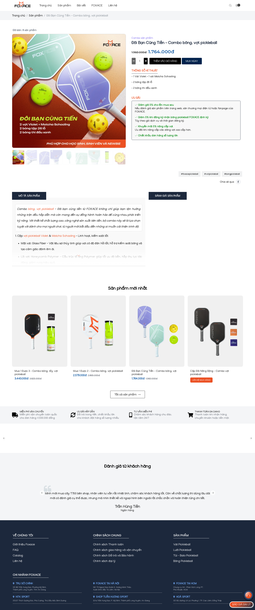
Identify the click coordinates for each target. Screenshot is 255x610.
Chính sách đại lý (104, 561)
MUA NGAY (192, 61)
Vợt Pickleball (181, 544)
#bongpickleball (232, 174)
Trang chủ (45, 5)
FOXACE (97, 5)
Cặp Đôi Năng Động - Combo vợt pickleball (209, 373)
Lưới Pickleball (182, 550)
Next (250, 438)
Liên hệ (112, 5)
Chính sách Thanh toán (108, 544)
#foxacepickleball (189, 174)
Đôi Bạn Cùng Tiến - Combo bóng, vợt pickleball (154, 373)
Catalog (18, 555)
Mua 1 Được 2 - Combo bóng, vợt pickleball (98, 371)
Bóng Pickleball (183, 561)
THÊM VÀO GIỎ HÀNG (165, 61)
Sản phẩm (64, 5)
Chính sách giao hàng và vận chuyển (117, 550)
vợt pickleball (45, 209)
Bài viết (81, 5)
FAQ (16, 550)
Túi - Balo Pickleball (185, 555)
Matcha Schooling (63, 235)
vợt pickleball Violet (36, 235)
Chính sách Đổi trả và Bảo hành (113, 555)
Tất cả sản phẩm (127, 394)
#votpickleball (211, 174)
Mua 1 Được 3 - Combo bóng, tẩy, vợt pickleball (36, 373)
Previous (4, 438)
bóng (31, 209)
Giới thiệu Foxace (24, 544)
